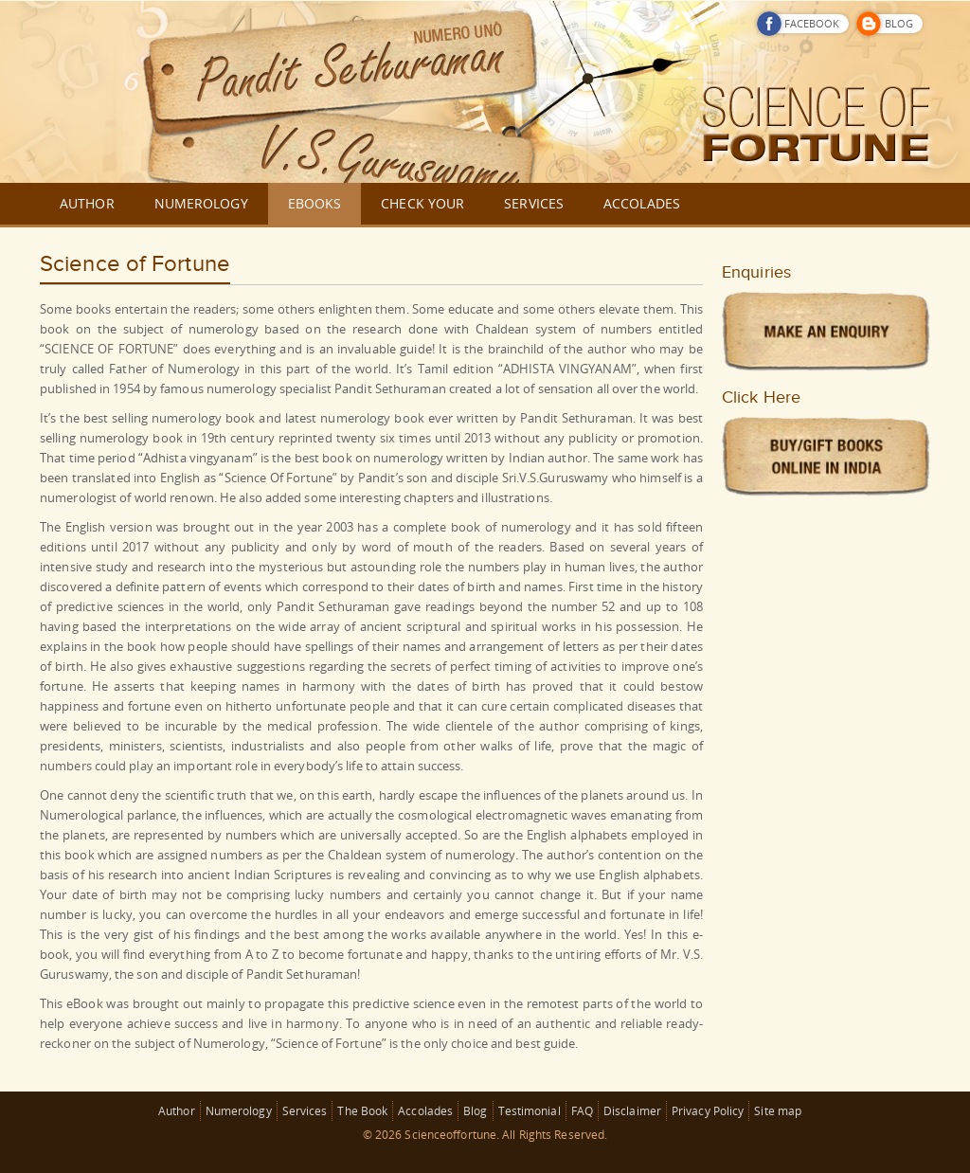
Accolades (425, 1111)
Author (176, 1111)
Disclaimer (632, 1111)
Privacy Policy (708, 1111)
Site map (777, 1111)
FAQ (582, 1111)
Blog (475, 1111)
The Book (362, 1111)
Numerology (239, 1111)
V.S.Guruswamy (563, 477)
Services (305, 1111)
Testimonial (529, 1111)
